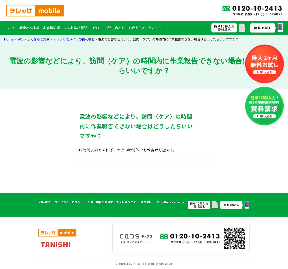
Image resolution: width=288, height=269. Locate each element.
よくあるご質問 (75, 27)
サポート (155, 27)
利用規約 (44, 202)
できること (136, 27)
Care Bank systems (170, 202)
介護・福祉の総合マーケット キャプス (112, 202)
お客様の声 (51, 27)
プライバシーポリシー (69, 202)
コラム (96, 27)
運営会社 (146, 202)
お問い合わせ (114, 27)
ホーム (10, 27)
